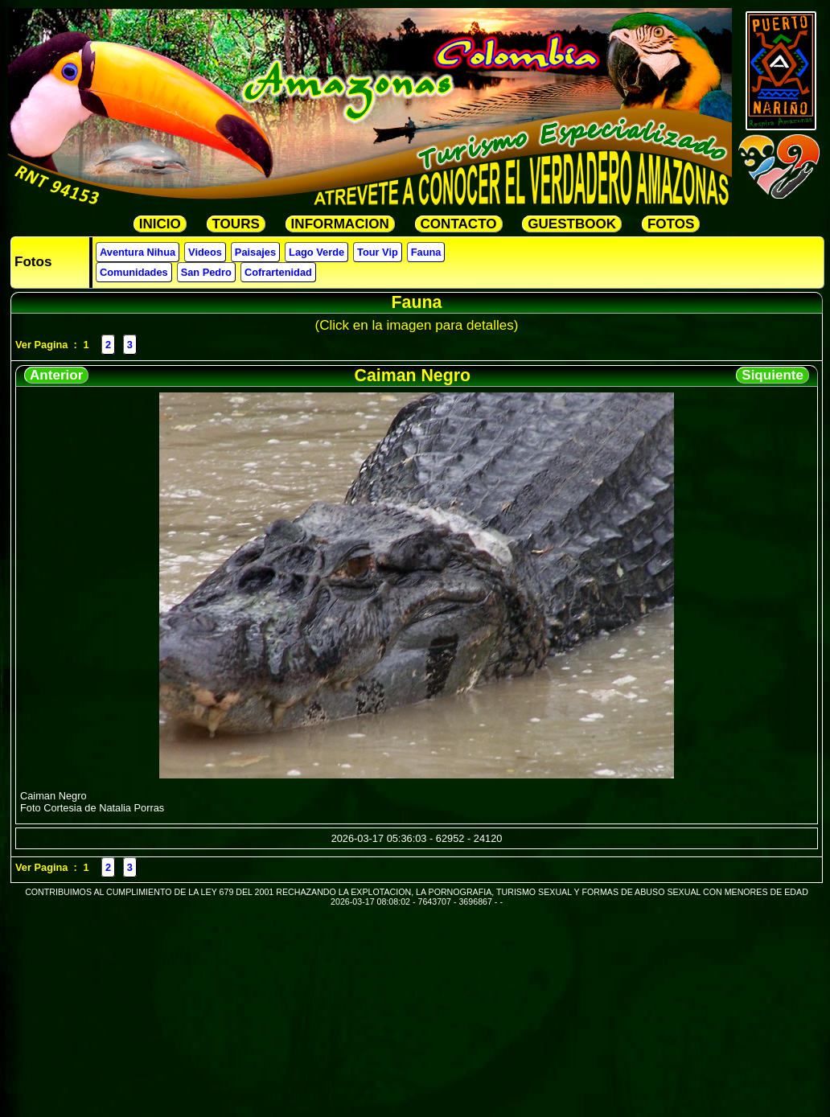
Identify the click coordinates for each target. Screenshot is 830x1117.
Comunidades (134, 272)
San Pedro (206, 272)
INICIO (160, 224)
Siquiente (772, 375)
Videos (205, 252)
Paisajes (255, 252)
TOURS (236, 224)
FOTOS (670, 224)
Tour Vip (377, 252)
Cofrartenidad (278, 272)
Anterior (56, 375)
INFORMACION (340, 224)
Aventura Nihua (137, 252)
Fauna (426, 252)
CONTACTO (459, 224)
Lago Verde (316, 252)
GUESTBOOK (572, 224)
